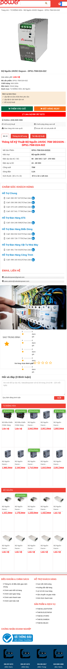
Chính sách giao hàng (11, 594)
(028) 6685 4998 (17, 120)
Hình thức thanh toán (44, 598)
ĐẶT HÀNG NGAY (50, 109)
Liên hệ (33, 114)
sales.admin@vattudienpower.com (16, 281)
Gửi (59, 398)
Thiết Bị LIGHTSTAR (44, 609)
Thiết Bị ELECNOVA (44, 612)
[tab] (5, 136)
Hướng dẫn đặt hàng (44, 587)
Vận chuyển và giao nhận (46, 595)
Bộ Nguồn (26, 89)
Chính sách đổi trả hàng (12, 590)
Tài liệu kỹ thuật (38, 136)
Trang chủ (5, 10)
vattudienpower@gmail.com (14, 277)
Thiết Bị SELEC (42, 623)
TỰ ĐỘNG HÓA (16, 10)
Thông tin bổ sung (20, 136)
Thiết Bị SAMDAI (42, 619)
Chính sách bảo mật (11, 601)
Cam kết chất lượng (44, 584)
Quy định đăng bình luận (12, 397)
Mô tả (5, 136)
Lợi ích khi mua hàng (44, 591)
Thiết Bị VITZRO (42, 616)
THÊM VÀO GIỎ (17, 109)
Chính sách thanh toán (12, 597)
